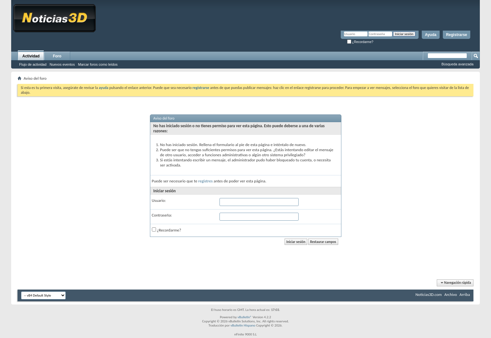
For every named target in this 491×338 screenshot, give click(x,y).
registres (205, 181)
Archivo (450, 294)
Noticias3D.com (428, 294)
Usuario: (159, 200)
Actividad (31, 56)
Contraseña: (162, 215)
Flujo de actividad (33, 64)
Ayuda (430, 35)
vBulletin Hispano (243, 325)
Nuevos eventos (62, 64)
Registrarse (456, 35)
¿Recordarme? (360, 42)
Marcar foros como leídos (98, 64)
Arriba (464, 294)
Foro (57, 56)
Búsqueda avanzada (457, 64)
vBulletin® (244, 317)
